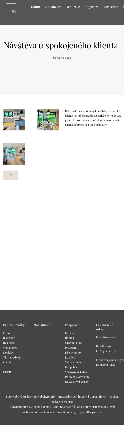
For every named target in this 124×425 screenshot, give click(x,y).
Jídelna (69, 339)
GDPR (7, 373)
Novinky (8, 353)
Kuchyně (70, 334)
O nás (6, 334)
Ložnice (70, 358)
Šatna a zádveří (74, 363)
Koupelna (71, 368)
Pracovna (71, 349)
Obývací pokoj (74, 344)
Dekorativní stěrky (77, 383)
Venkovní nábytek (76, 373)
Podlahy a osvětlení (77, 378)
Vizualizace (10, 349)
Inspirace (9, 339)
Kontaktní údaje (106, 366)
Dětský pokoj (73, 353)
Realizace (9, 344)
